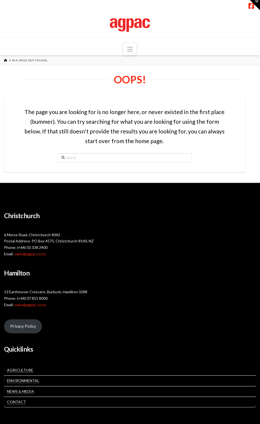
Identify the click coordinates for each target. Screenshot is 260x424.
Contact (16, 402)
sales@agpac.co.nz (30, 254)
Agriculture (20, 370)
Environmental (23, 380)
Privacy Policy (23, 325)
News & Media (20, 391)
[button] (130, 49)
